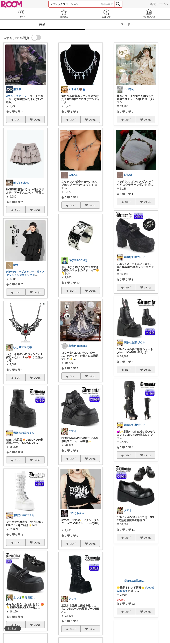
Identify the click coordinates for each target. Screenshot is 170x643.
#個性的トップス (16, 271)
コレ (17, 119)
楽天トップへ (159, 4)
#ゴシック (26, 275)
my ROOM (149, 13)
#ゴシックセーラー (17, 96)
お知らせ (106, 13)
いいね (37, 119)
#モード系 (33, 271)
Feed (21, 13)
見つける (63, 13)
